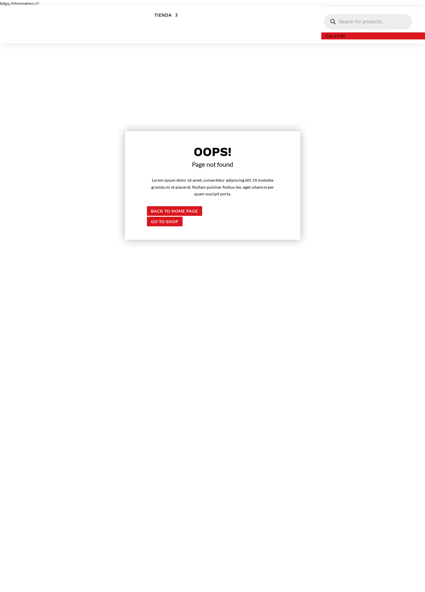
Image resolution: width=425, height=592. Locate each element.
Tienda (163, 15)
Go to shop (164, 221)
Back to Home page (174, 211)
